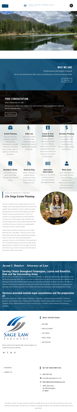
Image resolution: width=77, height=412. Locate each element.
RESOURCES (8, 368)
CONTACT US (11, 114)
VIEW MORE (66, 80)
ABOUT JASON (46, 338)
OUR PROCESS (46, 342)
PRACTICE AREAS (47, 328)
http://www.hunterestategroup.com (54, 382)
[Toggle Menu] (5, 6)
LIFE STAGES (46, 333)
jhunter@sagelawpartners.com (52, 378)
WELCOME (45, 324)
